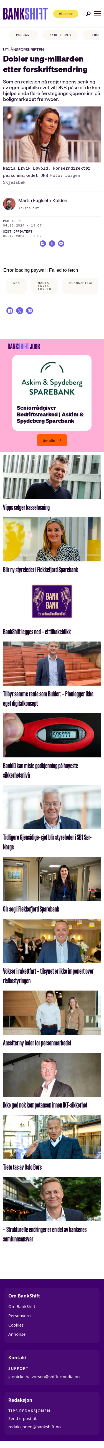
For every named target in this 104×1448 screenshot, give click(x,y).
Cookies (16, 1328)
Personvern (19, 1319)
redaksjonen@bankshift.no (34, 1430)
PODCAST (18, 35)
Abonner (61, 14)
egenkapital (81, 284)
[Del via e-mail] (63, 244)
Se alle (49, 444)
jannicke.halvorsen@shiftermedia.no (44, 1380)
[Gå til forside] (21, 14)
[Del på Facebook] (41, 244)
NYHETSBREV (56, 35)
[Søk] (88, 13)
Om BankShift (21, 1310)
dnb (16, 284)
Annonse (17, 1338)
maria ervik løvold (44, 287)
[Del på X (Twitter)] (52, 244)
